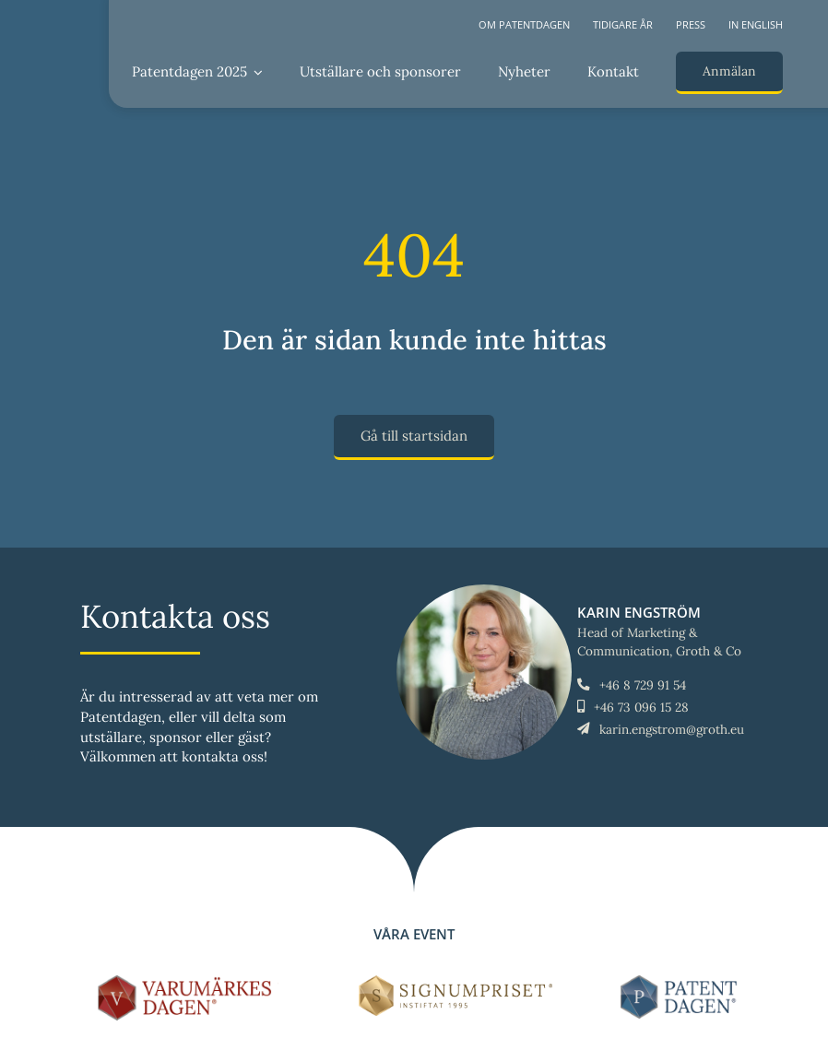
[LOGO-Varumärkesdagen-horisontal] (188, 982)
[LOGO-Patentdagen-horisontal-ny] (681, 982)
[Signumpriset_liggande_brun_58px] (455, 982)
